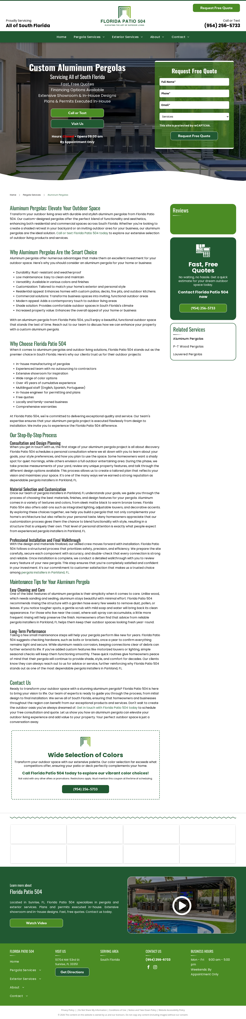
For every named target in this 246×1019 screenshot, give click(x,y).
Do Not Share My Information (92, 1010)
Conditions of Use (117, 1010)
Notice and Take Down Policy (142, 1010)
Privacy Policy (67, 1010)
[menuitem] (61, 36)
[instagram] (155, 967)
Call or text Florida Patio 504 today (82, 233)
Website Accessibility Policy (172, 1010)
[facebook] (148, 967)
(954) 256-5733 (222, 25)
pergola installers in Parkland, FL (45, 572)
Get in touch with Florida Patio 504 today (107, 707)
